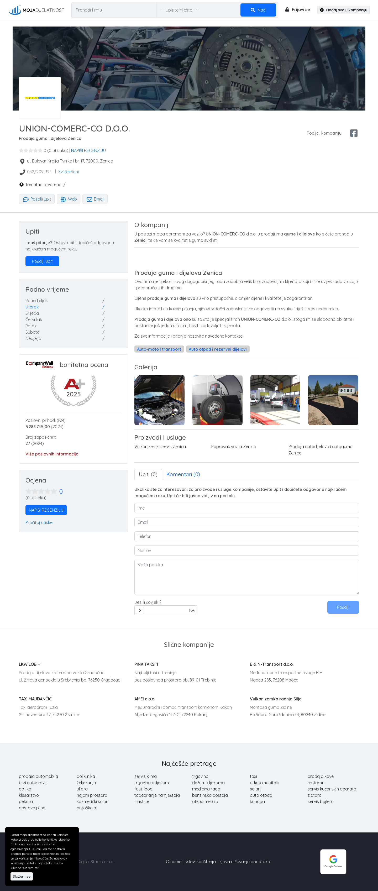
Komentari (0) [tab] (183, 474)
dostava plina (32, 807)
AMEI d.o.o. (144, 698)
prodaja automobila (38, 776)
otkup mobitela (264, 782)
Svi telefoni (68, 171)
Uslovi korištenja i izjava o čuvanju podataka (227, 861)
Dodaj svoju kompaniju (344, 10)
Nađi (258, 10)
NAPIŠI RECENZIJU (88, 150)
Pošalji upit (36, 199)
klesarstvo (29, 795)
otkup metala (205, 801)
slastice (141, 801)
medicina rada (206, 789)
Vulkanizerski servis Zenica (160, 446)
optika (25, 789)
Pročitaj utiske (38, 522)
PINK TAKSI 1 (146, 664)
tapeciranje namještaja (157, 795)
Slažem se (21, 876)
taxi (253, 776)
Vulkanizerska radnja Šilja (276, 698)
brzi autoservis (33, 782)
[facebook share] (354, 133)
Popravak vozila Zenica (233, 446)
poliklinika (86, 776)
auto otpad (261, 795)
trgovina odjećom (151, 782)
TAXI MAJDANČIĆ (35, 698)
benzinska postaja (210, 795)
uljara (82, 789)
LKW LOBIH (29, 664)
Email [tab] (95, 199)
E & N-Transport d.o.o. (271, 664)
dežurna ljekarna (208, 782)
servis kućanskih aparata (332, 789)
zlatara (315, 795)
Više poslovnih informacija (51, 454)
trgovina (200, 776)
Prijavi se (297, 9)
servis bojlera (321, 801)
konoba (257, 801)
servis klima (145, 776)
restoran (316, 782)
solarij (255, 789)
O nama (174, 861)
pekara (26, 801)
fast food (143, 789)
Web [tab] (68, 199)
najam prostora (92, 795)
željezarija (86, 782)
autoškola (86, 807)
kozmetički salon (92, 801)
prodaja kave (321, 776)
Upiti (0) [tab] (148, 474)
